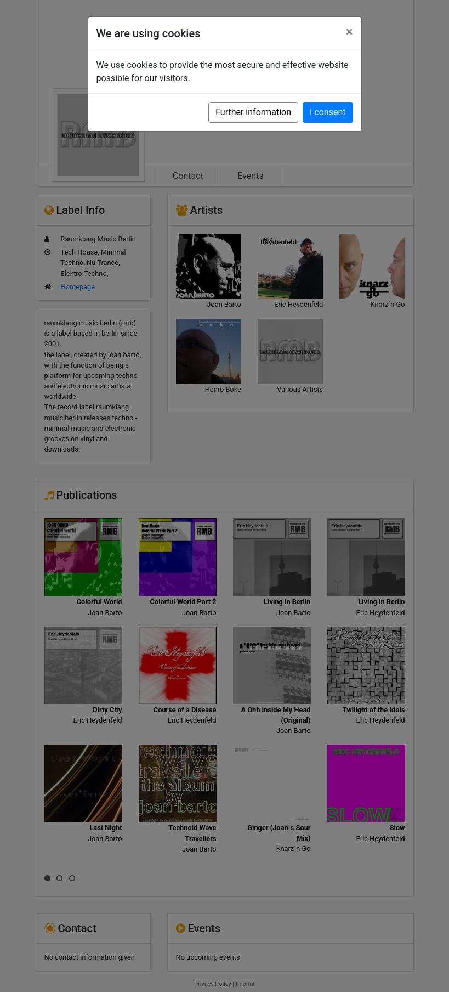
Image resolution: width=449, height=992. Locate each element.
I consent (327, 112)
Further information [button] (253, 112)
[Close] (349, 32)
